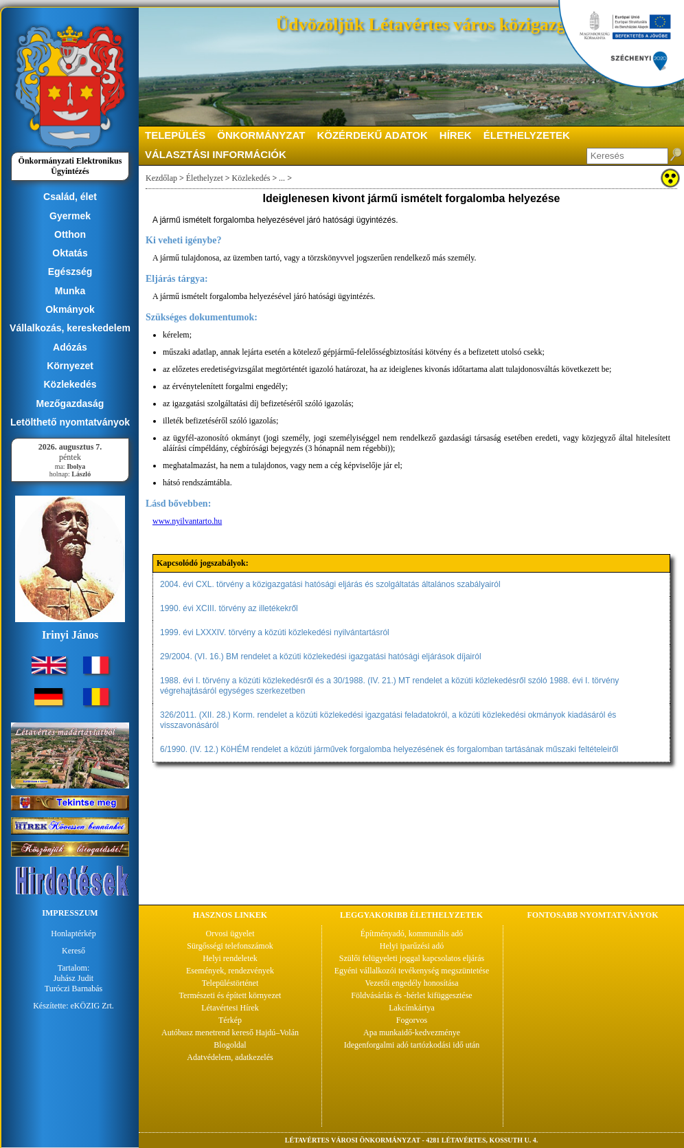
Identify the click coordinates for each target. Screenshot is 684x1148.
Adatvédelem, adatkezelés (230, 1057)
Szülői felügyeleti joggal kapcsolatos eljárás (411, 958)
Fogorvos (411, 1020)
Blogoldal (230, 1045)
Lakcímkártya (412, 1008)
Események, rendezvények (230, 970)
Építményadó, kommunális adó (412, 933)
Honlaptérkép (73, 933)
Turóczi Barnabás (74, 988)
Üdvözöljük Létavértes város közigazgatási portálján (476, 24)
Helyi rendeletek (230, 958)
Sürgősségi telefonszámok (230, 946)
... (282, 178)
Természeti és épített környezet (230, 995)
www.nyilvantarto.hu (187, 521)
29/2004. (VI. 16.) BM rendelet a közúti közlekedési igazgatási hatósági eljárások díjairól (320, 656)
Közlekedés (251, 178)
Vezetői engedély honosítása (412, 983)
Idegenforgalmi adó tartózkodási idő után (412, 1045)
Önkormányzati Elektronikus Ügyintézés (70, 166)
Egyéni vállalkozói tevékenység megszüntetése (412, 970)
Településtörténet (230, 983)
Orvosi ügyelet (230, 933)
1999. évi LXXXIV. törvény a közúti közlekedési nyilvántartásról (274, 632)
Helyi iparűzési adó (412, 946)
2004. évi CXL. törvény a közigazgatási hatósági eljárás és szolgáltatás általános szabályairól (330, 584)
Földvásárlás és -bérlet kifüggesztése (411, 995)
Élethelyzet (204, 178)
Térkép (230, 1020)
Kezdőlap (161, 178)
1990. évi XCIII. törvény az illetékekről (229, 608)
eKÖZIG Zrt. (92, 1006)
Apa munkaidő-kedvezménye (411, 1032)
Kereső (73, 951)
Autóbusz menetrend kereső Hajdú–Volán (230, 1032)
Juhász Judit (73, 978)
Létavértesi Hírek (230, 1008)
